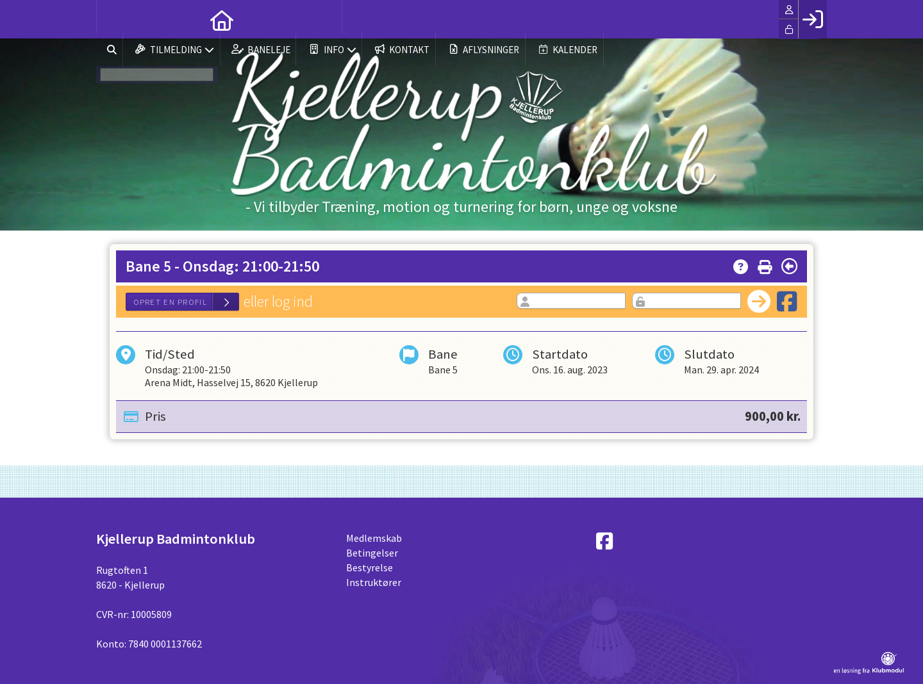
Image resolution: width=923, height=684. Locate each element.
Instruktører (373, 582)
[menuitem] (115, 19)
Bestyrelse (369, 567)
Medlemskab (374, 538)
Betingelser (372, 552)
